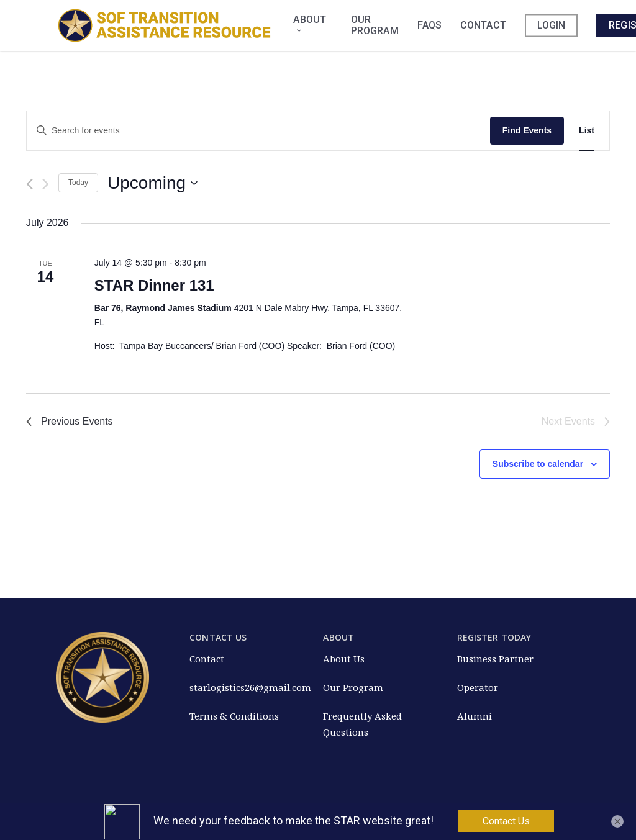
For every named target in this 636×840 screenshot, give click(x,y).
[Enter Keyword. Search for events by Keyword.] (258, 130)
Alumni (474, 716)
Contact (206, 659)
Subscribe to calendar (538, 464)
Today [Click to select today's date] (78, 182)
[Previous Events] (29, 184)
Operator (477, 687)
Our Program (353, 687)
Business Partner (495, 659)
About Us (344, 659)
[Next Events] (45, 184)
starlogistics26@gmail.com (250, 687)
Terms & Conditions (234, 716)
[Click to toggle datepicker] (152, 183)
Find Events (527, 130)
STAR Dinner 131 (154, 285)
